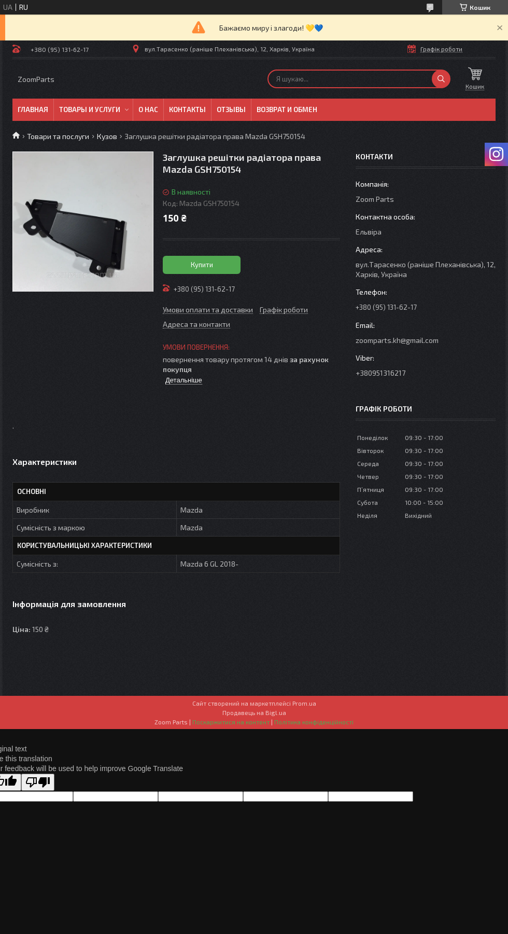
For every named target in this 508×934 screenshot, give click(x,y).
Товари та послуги (58, 136)
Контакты (187, 109)
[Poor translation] (37, 782)
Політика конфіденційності (314, 721)
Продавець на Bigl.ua (254, 712)
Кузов (107, 136)
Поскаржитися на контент (231, 721)
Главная (33, 109)
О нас (148, 109)
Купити (202, 264)
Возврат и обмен (287, 109)
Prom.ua (304, 703)
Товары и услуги (89, 109)
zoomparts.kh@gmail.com (397, 340)
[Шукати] (441, 79)
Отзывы (231, 109)
